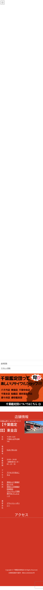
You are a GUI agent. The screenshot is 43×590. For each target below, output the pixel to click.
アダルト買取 (5, 368)
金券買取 (4, 363)
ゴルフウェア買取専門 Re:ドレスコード (13, 493)
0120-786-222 (12, 450)
